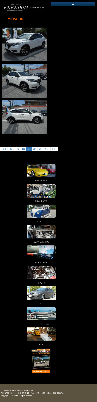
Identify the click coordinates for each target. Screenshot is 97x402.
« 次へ (11, 149)
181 (17, 149)
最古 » (54, 149)
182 (23, 149)
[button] (73, 4)
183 (29, 149)
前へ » (46, 149)
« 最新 (4, 149)
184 (34, 149)
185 (40, 149)
